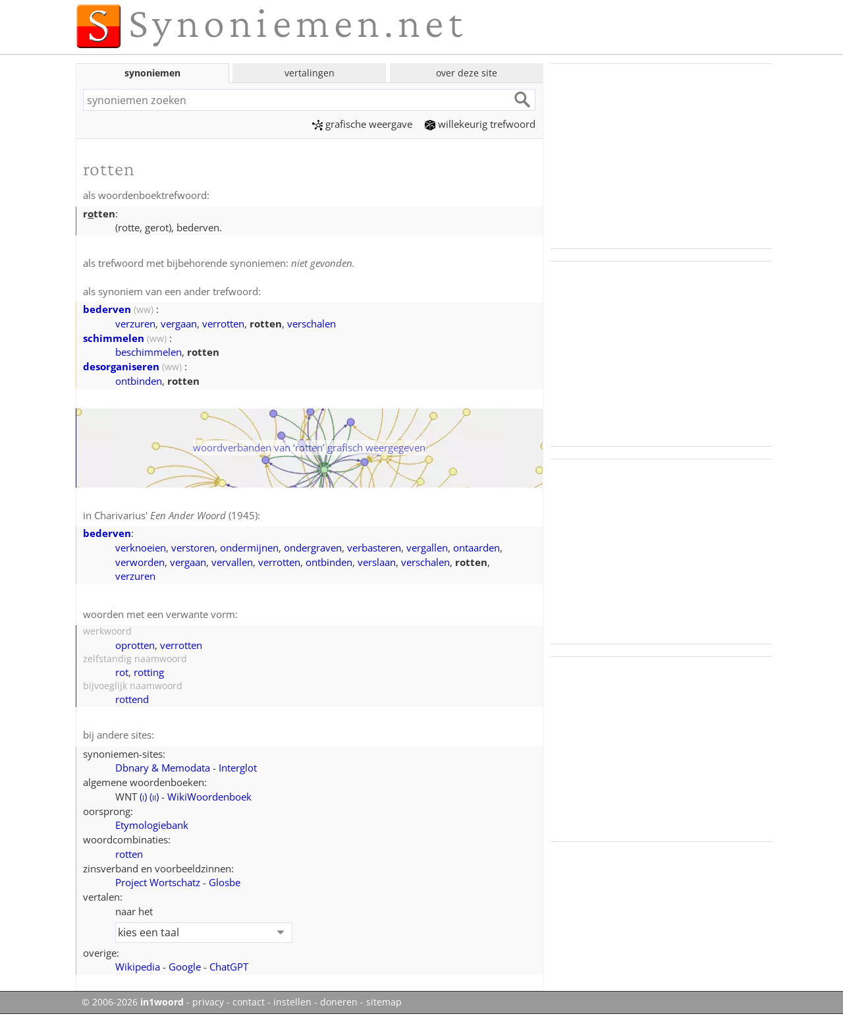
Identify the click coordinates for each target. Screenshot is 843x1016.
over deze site (466, 73)
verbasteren (374, 547)
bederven (107, 309)
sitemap (384, 1002)
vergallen (427, 547)
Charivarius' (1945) (176, 515)
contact (248, 1002)
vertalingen (310, 73)
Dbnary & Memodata (162, 767)
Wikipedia (137, 966)
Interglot (238, 767)
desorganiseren (121, 366)
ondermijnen (249, 547)
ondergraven (313, 547)
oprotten (135, 645)
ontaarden (476, 547)
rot (121, 672)
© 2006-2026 (133, 1002)
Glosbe (224, 882)
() (143, 796)
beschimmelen (148, 351)
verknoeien (140, 547)
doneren (339, 1002)
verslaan (377, 562)
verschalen (311, 323)
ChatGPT (228, 966)
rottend (132, 699)
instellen (292, 1002)
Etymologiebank (151, 825)
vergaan (179, 323)
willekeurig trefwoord (480, 123)
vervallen (232, 562)
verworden (140, 562)
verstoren (193, 547)
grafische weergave (362, 123)
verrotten (223, 323)
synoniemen (152, 73)
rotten (129, 854)
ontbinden (138, 380)
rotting (149, 672)
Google (185, 966)
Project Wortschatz (157, 882)
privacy (208, 1002)
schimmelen (113, 338)
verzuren (135, 323)
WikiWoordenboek (209, 796)
